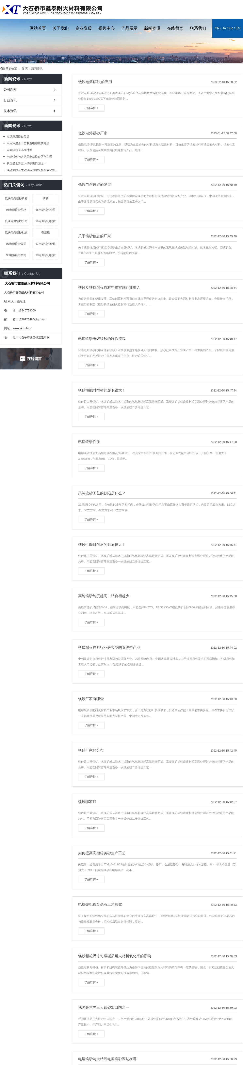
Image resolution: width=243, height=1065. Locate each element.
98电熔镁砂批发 (45, 255)
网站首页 (38, 28)
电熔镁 (45, 232)
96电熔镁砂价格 (16, 209)
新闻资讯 (152, 28)
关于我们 (61, 28)
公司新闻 (10, 89)
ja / (225, 28)
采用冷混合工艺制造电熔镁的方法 (27, 143)
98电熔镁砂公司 (45, 209)
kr (230, 28)
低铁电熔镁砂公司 (16, 221)
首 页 (24, 68)
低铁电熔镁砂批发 (16, 232)
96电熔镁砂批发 (45, 221)
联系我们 (198, 28)
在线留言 (175, 28)
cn (217, 28)
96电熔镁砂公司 (16, 255)
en (238, 28)
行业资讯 (10, 100)
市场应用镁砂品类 (17, 136)
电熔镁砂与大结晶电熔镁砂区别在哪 (29, 156)
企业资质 (84, 28)
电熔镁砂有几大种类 (19, 150)
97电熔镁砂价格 (45, 243)
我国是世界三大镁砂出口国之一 (26, 163)
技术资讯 (10, 111)
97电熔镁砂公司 (16, 243)
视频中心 (106, 28)
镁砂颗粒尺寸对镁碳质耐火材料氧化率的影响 (32, 170)
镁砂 (45, 198)
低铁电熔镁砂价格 (16, 198)
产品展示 (129, 28)
